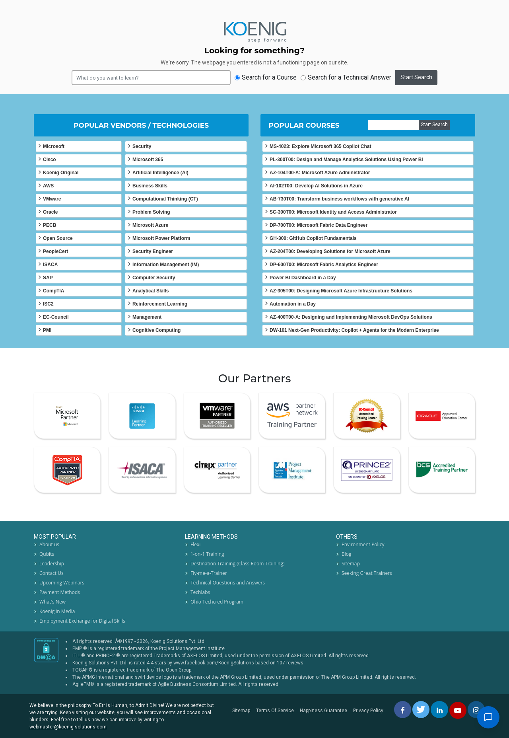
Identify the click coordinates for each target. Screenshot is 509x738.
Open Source (58, 238)
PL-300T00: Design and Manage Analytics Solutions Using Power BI (346, 159)
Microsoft (53, 146)
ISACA (50, 264)
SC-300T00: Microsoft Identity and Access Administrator (333, 212)
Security (141, 146)
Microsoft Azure (150, 225)
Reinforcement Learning (159, 304)
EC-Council (56, 317)
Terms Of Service (275, 710)
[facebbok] (402, 709)
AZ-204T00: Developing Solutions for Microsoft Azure (330, 251)
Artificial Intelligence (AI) (160, 172)
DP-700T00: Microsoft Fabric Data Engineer (318, 225)
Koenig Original (60, 172)
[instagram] (476, 709)
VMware (52, 199)
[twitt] (420, 709)
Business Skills (149, 186)
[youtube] (457, 710)
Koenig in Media (57, 611)
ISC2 (48, 304)
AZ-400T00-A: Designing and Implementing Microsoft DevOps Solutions (351, 317)
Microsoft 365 (147, 159)
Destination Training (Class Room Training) (237, 563)
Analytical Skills (150, 291)
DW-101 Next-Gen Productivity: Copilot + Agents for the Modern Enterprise (354, 330)
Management (146, 317)
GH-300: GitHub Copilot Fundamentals (313, 238)
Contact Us (51, 573)
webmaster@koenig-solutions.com (68, 727)
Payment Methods (59, 592)
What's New (52, 601)
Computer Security (153, 277)
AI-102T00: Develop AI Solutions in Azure (316, 186)
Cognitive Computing (156, 330)
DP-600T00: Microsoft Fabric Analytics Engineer (324, 264)
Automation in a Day (293, 304)
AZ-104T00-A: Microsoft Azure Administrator (320, 172)
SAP (48, 277)
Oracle (50, 212)
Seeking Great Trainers (367, 573)
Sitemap (351, 563)
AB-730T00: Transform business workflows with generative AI (339, 199)
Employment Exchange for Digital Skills (82, 620)
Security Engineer (152, 251)
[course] (393, 125)
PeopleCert (55, 251)
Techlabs (200, 592)
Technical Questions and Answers (227, 582)
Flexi (195, 544)
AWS (48, 186)
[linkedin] (439, 709)
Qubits (46, 554)
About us (49, 544)
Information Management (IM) (165, 264)
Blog (347, 554)
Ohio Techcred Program (216, 601)
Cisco (49, 159)
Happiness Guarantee (323, 710)
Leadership (51, 563)
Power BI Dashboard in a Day (303, 277)
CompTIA (53, 291)
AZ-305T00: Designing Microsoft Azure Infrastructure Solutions (341, 291)
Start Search (416, 77)
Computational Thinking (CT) (165, 199)
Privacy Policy (368, 710)
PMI (47, 330)
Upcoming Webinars (61, 582)
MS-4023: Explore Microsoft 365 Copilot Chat (320, 146)
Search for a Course (266, 77)
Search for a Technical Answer (346, 77)
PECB (49, 225)
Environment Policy (363, 544)
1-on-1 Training (207, 554)
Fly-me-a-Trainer (208, 573)
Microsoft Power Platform (161, 238)
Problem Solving (151, 212)
